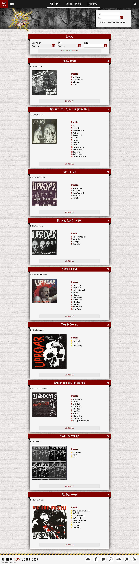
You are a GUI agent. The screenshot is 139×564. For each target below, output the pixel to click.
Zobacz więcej (69, 101)
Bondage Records (39, 500)
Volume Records (39, 226)
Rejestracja (101, 22)
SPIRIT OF (10, 559)
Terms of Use (4, 562)
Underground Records (42, 274)
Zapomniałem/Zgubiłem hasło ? (117, 22)
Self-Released (44, 388)
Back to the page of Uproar (69, 50)
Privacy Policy (12, 562)
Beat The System (39, 66)
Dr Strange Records (39, 330)
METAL (4, 5)
